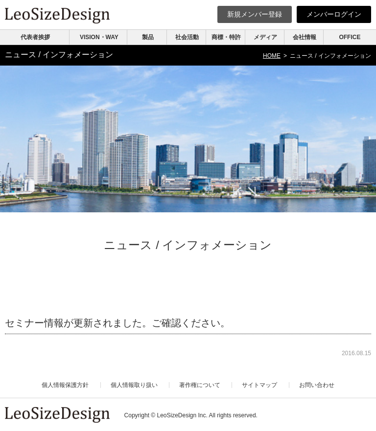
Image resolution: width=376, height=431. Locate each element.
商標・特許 (226, 37)
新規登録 (254, 14)
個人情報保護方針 (65, 385)
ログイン (333, 14)
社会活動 (187, 37)
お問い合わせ (316, 385)
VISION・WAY (99, 37)
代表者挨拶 (35, 37)
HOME (272, 55)
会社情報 (304, 37)
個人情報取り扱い (134, 385)
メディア (265, 37)
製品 (148, 37)
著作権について (199, 385)
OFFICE (349, 37)
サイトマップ (259, 385)
